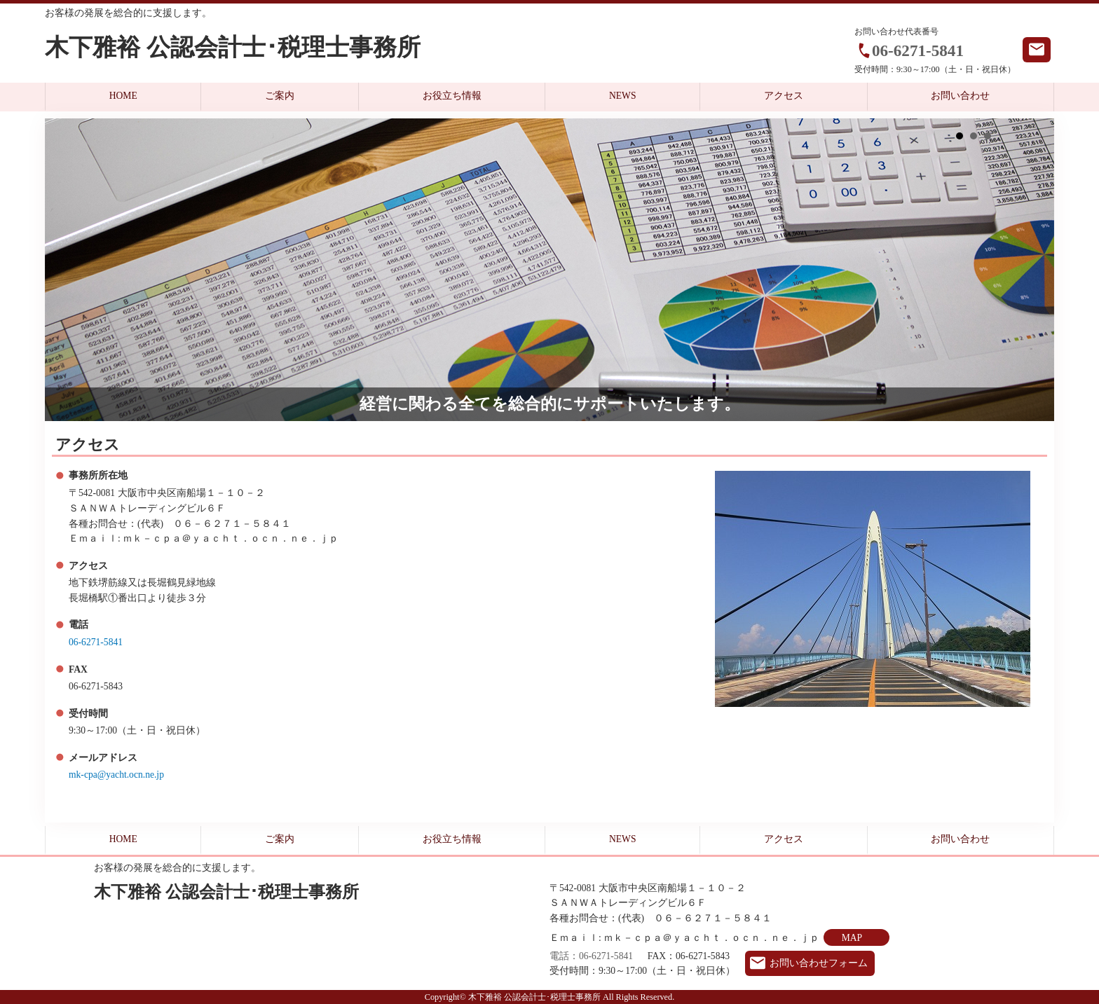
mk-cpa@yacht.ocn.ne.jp (116, 774)
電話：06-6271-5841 (591, 956)
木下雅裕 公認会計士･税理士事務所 (233, 47)
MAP (852, 938)
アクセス (783, 95)
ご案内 (279, 95)
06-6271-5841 (918, 50)
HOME (123, 95)
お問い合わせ (960, 95)
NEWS (622, 95)
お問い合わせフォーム (819, 963)
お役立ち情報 (452, 95)
